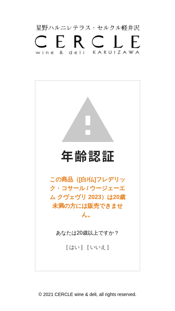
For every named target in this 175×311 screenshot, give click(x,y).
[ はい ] (74, 247)
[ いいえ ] (98, 247)
